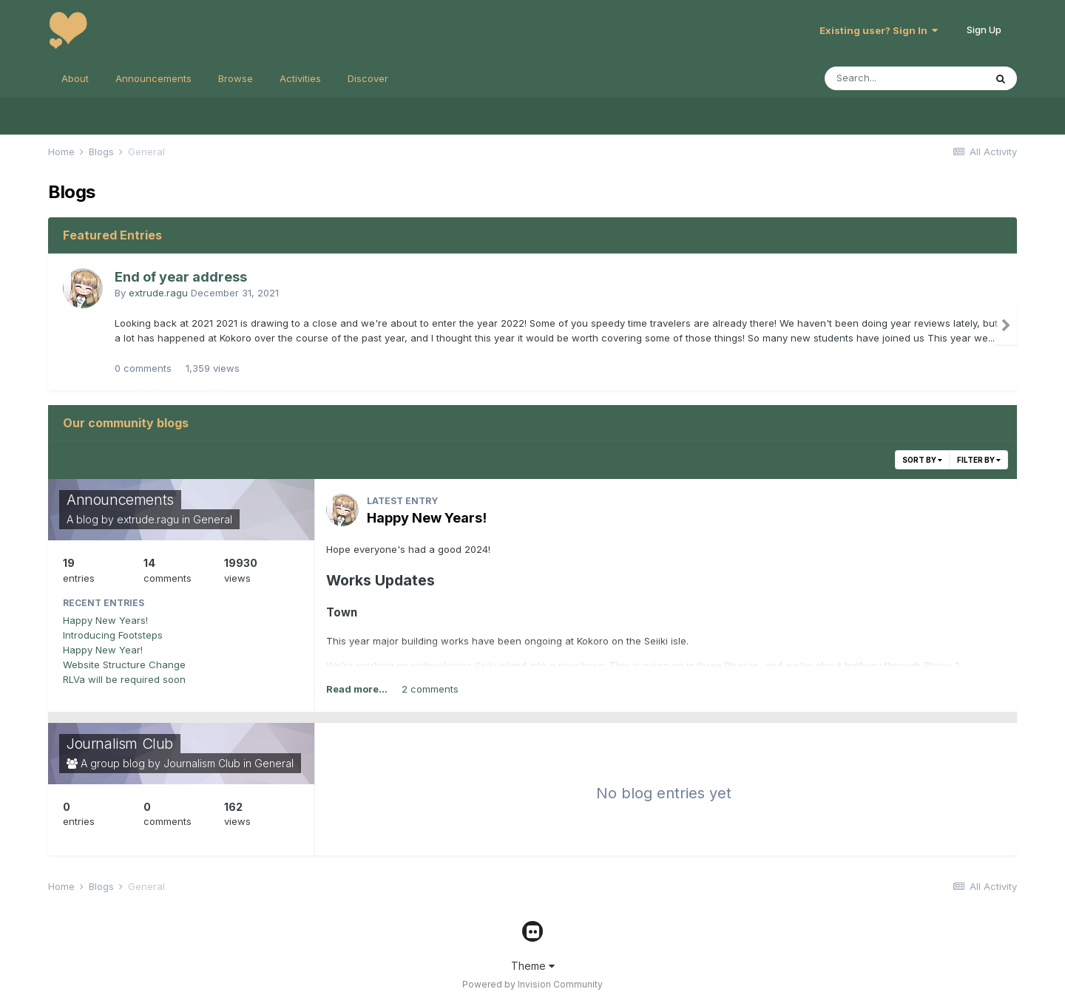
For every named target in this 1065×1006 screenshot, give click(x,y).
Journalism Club (120, 743)
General (212, 519)
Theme (533, 965)
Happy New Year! (103, 650)
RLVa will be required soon (124, 679)
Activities (300, 78)
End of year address (181, 277)
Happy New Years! (105, 620)
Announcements (153, 78)
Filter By (979, 459)
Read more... (357, 689)
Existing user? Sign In (878, 30)
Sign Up (984, 29)
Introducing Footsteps (113, 635)
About (75, 78)
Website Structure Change (124, 664)
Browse (235, 78)
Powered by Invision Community (532, 984)
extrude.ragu (158, 293)
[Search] (904, 78)
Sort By (922, 459)
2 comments (430, 689)
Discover (368, 78)
